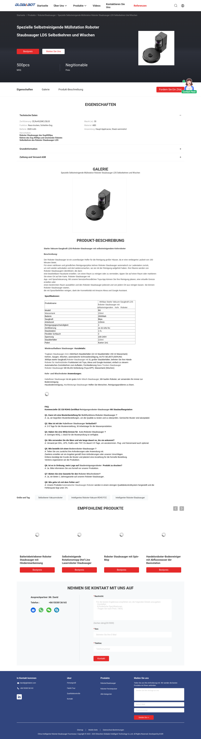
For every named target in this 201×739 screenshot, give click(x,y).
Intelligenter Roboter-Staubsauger (130, 497)
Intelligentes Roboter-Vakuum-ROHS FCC (89, 497)
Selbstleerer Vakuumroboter (50, 497)
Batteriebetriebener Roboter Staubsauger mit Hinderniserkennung (35, 559)
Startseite (21, 15)
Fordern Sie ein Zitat (170, 89)
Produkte (32, 15)
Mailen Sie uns (53, 51)
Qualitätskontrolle (73, 694)
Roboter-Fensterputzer (108, 689)
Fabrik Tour (71, 688)
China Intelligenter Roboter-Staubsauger (52, 734)
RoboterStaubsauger (47, 15)
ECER (161, 734)
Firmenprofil (71, 683)
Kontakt (101, 658)
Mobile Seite (93, 730)
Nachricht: (99, 596)
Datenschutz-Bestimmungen (113, 730)
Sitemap (80, 730)
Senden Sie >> (144, 717)
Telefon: (98, 643)
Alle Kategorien (106, 694)
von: (97, 629)
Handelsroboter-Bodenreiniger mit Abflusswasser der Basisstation (163, 559)
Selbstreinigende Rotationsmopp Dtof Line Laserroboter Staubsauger (76, 559)
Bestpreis (28, 51)
